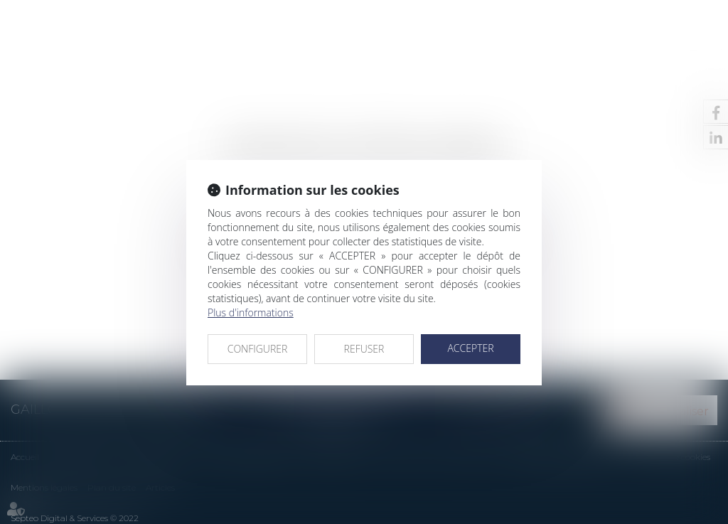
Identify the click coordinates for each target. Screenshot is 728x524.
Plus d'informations (251, 312)
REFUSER (364, 348)
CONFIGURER (258, 348)
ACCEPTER (470, 348)
